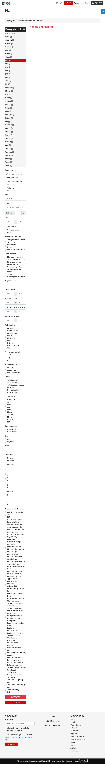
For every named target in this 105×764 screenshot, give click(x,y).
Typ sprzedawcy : (11, 227)
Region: (7, 195)
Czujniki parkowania (14, 520)
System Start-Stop (14, 635)
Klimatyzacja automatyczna (12, 553)
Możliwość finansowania (16, 250)
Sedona (9, 132)
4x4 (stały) (11, 387)
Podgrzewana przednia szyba (15, 624)
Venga (8, 162)
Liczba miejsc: (10, 465)
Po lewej (10, 458)
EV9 (7, 74)
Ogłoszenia (78, 3)
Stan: (7, 436)
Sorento (9, 142)
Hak (8, 692)
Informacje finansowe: (13, 236)
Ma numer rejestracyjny (15, 257)
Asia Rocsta (10, 33)
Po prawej (10, 460)
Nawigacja (11, 645)
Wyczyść (15, 697)
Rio (7, 121)
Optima (9, 101)
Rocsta (9, 128)
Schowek (86, 3)
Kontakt (73, 742)
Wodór (9, 348)
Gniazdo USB (12, 586)
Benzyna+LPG (12, 333)
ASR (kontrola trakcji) (15, 512)
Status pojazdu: (10, 254)
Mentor (9, 91)
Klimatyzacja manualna (15, 549)
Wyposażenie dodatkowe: (14, 509)
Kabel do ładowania (14, 547)
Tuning (9, 274)
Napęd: (7, 377)
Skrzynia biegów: (11, 364)
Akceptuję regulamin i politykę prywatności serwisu (18, 729)
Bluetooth (10, 584)
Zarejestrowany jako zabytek (14, 270)
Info (71, 745)
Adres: (7, 203)
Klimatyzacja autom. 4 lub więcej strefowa (16, 563)
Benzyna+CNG (12, 331)
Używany (10, 442)
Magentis (9, 88)
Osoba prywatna (13, 230)
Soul (8, 145)
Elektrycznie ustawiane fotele (15, 567)
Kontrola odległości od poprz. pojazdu (15, 530)
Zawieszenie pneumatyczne (12, 629)
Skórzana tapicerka (14, 601)
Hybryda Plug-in (13, 346)
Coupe (9, 407)
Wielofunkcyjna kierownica (12, 639)
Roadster (9, 125)
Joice (8, 81)
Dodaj (68, 3)
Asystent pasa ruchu (14, 527)
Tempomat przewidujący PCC (16, 686)
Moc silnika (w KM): (12, 316)
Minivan (10, 417)
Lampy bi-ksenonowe (15, 663)
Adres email (9, 719)
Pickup (9, 412)
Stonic (8, 159)
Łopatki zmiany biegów (15, 598)
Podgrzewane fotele (14, 571)
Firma (9, 232)
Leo (7, 84)
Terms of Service (27, 737)
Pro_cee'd (9, 115)
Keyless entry (12, 537)
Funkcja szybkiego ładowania (14, 543)
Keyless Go (11, 539)
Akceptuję (83, 761)
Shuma (9, 138)
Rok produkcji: (10, 290)
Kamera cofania (13, 522)
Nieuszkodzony (12, 432)
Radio (9, 650)
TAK (8, 358)
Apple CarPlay (12, 579)
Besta (8, 37)
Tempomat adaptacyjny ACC (15, 681)
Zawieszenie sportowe (15, 633)
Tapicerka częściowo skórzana (15, 604)
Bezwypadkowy (13, 264)
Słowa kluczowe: (11, 170)
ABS (8, 515)
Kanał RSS (74, 751)
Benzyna (10, 328)
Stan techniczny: (11, 426)
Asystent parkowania (15, 524)
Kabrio (9, 410)
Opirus (8, 98)
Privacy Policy (14, 737)
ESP (8, 517)
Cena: (7, 218)
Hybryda (10, 343)
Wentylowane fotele (14, 574)
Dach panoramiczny (14, 675)
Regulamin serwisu (77, 736)
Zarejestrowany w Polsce (16, 259)
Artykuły (73, 748)
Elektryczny (11, 338)
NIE (8, 360)
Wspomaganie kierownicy (16, 653)
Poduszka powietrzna (15, 658)
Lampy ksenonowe (14, 660)
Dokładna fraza (12, 177)
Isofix (9, 596)
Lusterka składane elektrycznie (14, 619)
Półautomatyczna (13, 373)
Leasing (10, 247)
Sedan (9, 402)
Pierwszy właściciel (14, 262)
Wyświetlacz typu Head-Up (16, 590)
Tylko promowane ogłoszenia (13, 189)
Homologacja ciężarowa (16, 277)
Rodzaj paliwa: (10, 325)
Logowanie (97, 3)
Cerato (8, 54)
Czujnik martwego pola (15, 534)
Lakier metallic (12, 643)
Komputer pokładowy (15, 648)
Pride (8, 111)
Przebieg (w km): (11, 299)
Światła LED (11, 670)
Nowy (9, 439)
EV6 (7, 71)
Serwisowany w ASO (14, 267)
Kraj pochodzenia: (11, 281)
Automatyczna (12, 370)
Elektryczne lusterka (14, 616)
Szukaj (16, 703)
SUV (8, 422)
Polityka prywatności (78, 739)
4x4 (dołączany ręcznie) (16, 385)
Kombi (9, 405)
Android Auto (12, 581)
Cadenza (9, 40)
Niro (7, 94)
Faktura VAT (11, 245)
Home (72, 719)
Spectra (9, 149)
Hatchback (11, 400)
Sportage (9, 152)
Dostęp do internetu (14, 594)
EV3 (7, 64)
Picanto (9, 105)
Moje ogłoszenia (76, 725)
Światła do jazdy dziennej (16, 667)
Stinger (9, 155)
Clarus (8, 57)
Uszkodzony (11, 429)
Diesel (9, 336)
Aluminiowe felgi (13, 690)
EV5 (7, 67)
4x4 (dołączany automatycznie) (13, 381)
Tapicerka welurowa (14, 608)
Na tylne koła (12, 392)
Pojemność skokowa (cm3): (15, 307)
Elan (8, 60)
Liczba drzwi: (9, 492)
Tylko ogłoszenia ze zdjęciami (14, 182)
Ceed (8, 50)
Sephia (8, 135)
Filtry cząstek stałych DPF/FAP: (12, 353)
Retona (9, 118)
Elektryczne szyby (13, 613)
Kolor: (7, 446)
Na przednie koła (13, 390)
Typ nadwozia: (10, 397)
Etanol (9, 341)
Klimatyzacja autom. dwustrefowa (14, 558)
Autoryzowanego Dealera (16, 240)
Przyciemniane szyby (15, 611)
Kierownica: (9, 455)
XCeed (8, 166)
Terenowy (10, 415)
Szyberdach (11, 672)
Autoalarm (11, 655)
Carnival (9, 47)
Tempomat (11, 677)
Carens (9, 44)
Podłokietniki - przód (14, 576)
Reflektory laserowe (14, 665)
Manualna (10, 368)
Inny (7, 77)
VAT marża (11, 242)
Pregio (8, 108)
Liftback (10, 420)
